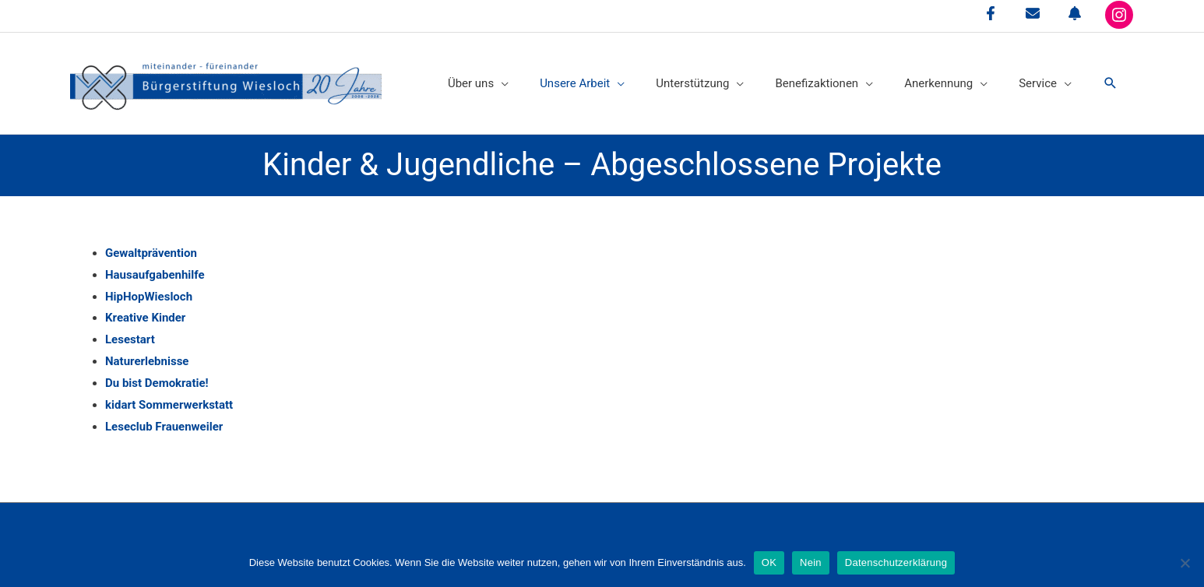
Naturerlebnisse (146, 361)
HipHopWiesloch (148, 297)
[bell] (1075, 13)
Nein (811, 562)
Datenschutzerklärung (896, 562)
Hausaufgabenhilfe (155, 275)
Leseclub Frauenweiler (164, 427)
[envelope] (1033, 13)
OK (769, 562)
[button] (1110, 83)
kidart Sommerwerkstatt (169, 405)
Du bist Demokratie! (157, 383)
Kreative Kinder (145, 318)
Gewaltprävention (151, 253)
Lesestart (130, 339)
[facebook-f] (991, 13)
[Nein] (1184, 563)
